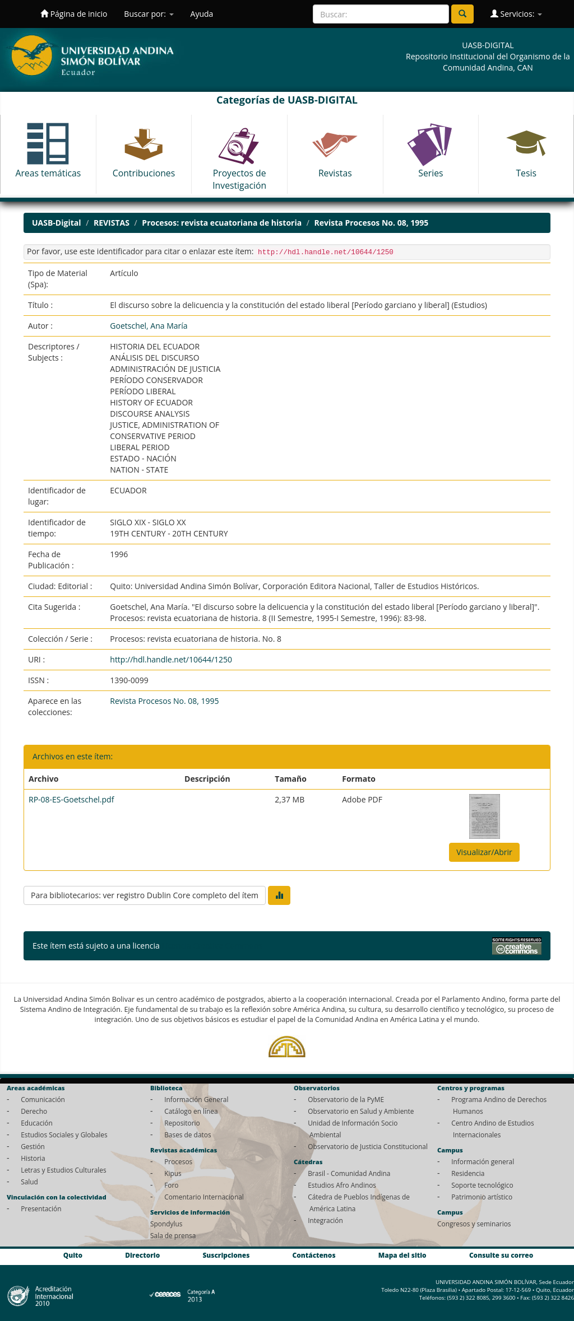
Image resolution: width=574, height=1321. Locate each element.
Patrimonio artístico (481, 1196)
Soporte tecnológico (482, 1184)
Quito (72, 1254)
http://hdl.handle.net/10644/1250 (171, 659)
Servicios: (516, 13)
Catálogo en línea (190, 1111)
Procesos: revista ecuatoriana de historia (222, 222)
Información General (196, 1099)
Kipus (173, 1173)
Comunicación (43, 1099)
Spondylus (166, 1223)
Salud (29, 1181)
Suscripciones (225, 1254)
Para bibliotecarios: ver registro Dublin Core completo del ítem (144, 895)
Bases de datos (187, 1134)
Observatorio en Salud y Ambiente (361, 1111)
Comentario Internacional (204, 1196)
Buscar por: (148, 13)
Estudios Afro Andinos (342, 1184)
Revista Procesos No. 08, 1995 (371, 222)
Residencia (467, 1173)
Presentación (41, 1208)
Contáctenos (314, 1254)
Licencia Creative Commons (211, 945)
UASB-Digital (56, 222)
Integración (325, 1220)
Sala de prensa (173, 1235)
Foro (171, 1184)
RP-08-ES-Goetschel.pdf (71, 799)
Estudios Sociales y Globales (64, 1134)
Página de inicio (73, 13)
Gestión (33, 1146)
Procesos (178, 1161)
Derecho (34, 1111)
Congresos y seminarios (474, 1223)
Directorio (142, 1254)
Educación (37, 1122)
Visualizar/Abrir (484, 852)
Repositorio (182, 1122)
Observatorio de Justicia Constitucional (368, 1146)
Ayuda (202, 13)
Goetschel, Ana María (148, 325)
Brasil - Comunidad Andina (349, 1173)
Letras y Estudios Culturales (64, 1169)
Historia (33, 1158)
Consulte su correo (501, 1254)
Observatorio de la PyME (346, 1099)
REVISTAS (111, 222)
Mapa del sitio (402, 1254)
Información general (482, 1161)
